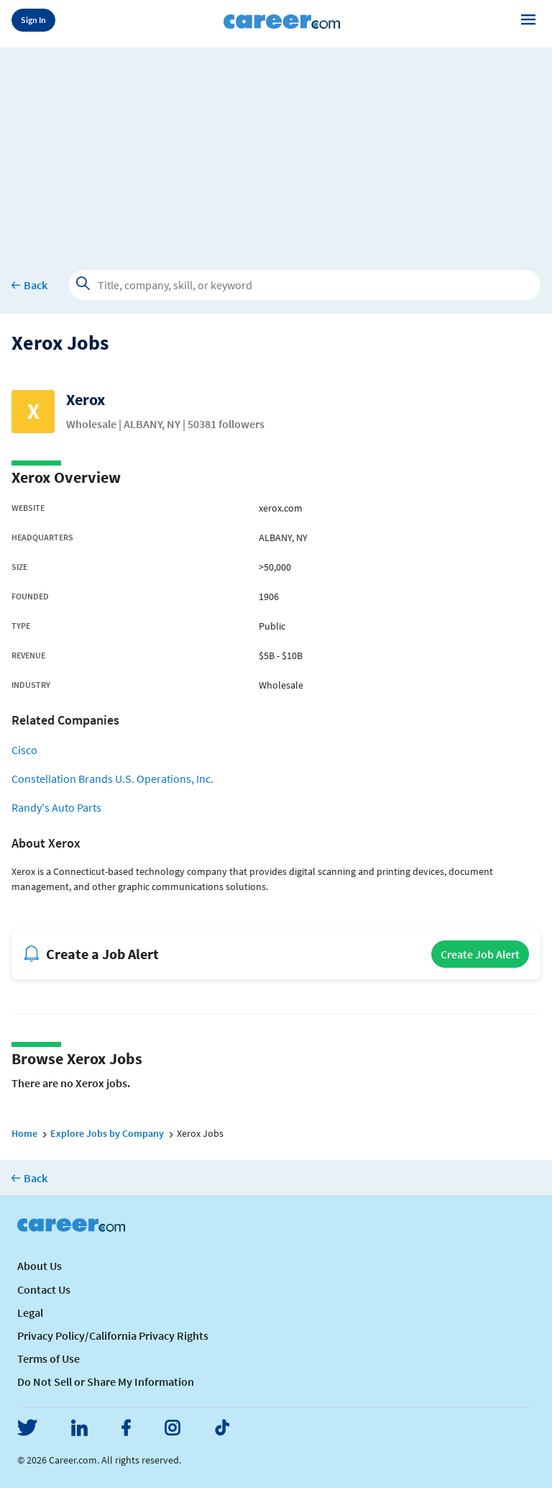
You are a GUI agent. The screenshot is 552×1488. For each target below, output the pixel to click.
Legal (30, 1312)
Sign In (33, 19)
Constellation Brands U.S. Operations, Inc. (112, 778)
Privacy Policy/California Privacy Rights (112, 1335)
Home (24, 1133)
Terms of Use (48, 1358)
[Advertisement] (276, 148)
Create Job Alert (480, 954)
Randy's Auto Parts (56, 807)
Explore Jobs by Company (107, 1133)
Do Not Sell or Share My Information (105, 1381)
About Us (39, 1265)
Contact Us (43, 1289)
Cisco (24, 750)
